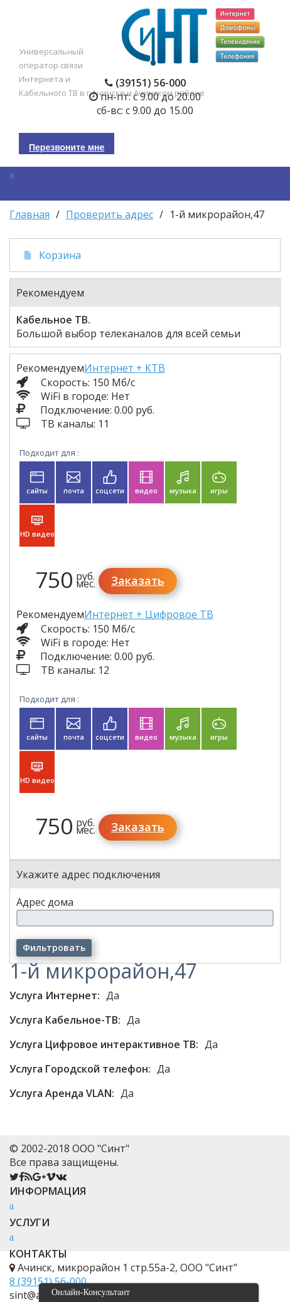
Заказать (137, 580)
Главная (29, 214)
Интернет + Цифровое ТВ (148, 614)
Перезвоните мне (66, 147)
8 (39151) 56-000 (48, 1281)
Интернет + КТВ (124, 368)
